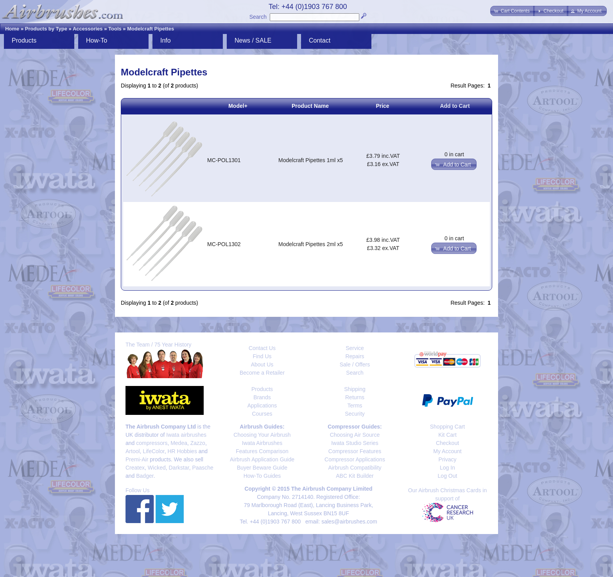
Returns (354, 397)
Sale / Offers (355, 364)
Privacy (448, 459)
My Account (447, 451)
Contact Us (262, 348)
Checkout (447, 443)
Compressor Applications (354, 459)
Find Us (262, 356)
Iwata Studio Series (354, 443)
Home (12, 29)
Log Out (447, 476)
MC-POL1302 (224, 244)
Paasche (202, 467)
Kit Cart (447, 435)
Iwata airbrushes (186, 435)
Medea (178, 443)
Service (355, 348)
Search (258, 17)
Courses (262, 414)
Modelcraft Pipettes (150, 29)
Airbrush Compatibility (354, 467)
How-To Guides (262, 476)
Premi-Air (136, 459)
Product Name (310, 106)
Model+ (237, 106)
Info (165, 40)
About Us (262, 364)
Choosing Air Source (355, 435)
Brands (262, 397)
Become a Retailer (262, 373)
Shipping (355, 389)
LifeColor (153, 451)
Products (24, 40)
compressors (151, 443)
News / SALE (253, 40)
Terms (354, 405)
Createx (135, 467)
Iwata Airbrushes (262, 443)
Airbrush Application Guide (262, 459)
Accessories (88, 29)
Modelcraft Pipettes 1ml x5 (310, 160)
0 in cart (454, 154)
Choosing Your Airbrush (261, 435)
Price (382, 106)
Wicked (157, 467)
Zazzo (197, 443)
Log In (447, 467)
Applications (262, 405)
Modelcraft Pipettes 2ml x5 (310, 244)
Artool (132, 451)
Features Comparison (262, 451)
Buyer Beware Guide (262, 467)
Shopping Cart (447, 426)
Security (355, 414)
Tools (115, 29)
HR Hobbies (182, 451)
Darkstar (179, 467)
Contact (319, 40)
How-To (96, 40)
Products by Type (46, 29)
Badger (144, 476)
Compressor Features (354, 451)
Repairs (354, 356)
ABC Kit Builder (354, 476)
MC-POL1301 (224, 160)
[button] (512, 11)
